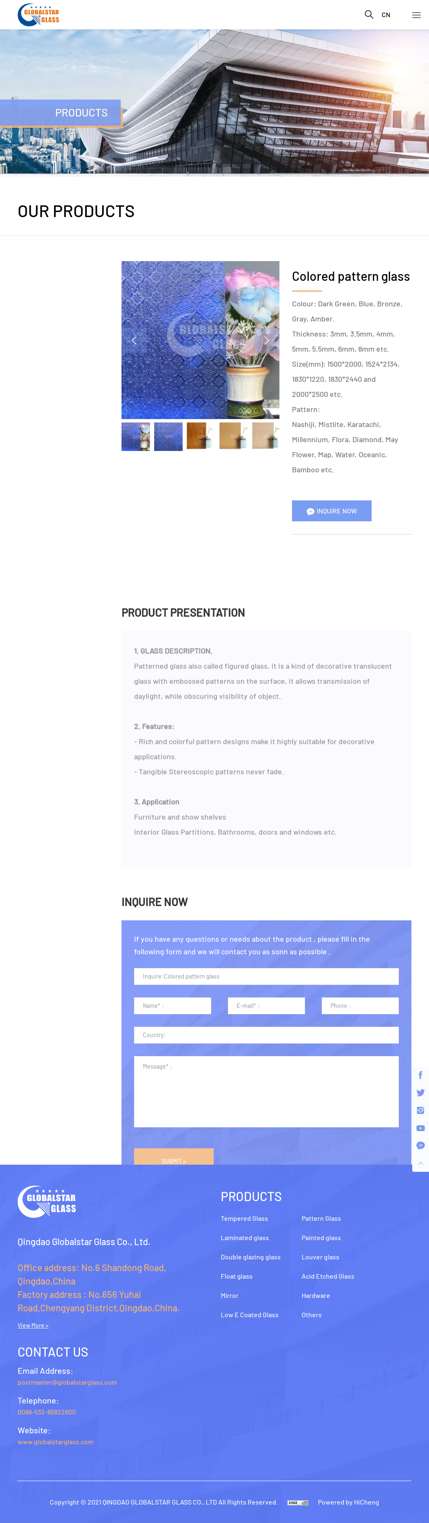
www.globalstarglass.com (55, 1441)
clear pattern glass (51, 461)
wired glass (40, 486)
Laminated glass (45, 283)
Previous (134, 340)
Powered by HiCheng (348, 1502)
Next (267, 340)
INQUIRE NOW (338, 511)
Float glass (36, 345)
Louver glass (39, 549)
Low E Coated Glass (50, 408)
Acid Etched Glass (47, 580)
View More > (33, 1326)
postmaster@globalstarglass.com (67, 1382)
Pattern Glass (40, 440)
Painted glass (40, 517)
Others (29, 643)
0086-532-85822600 (47, 1412)
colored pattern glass (55, 474)
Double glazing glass (51, 314)
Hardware (34, 611)
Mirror (28, 377)
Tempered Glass (44, 251)
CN (386, 14)
